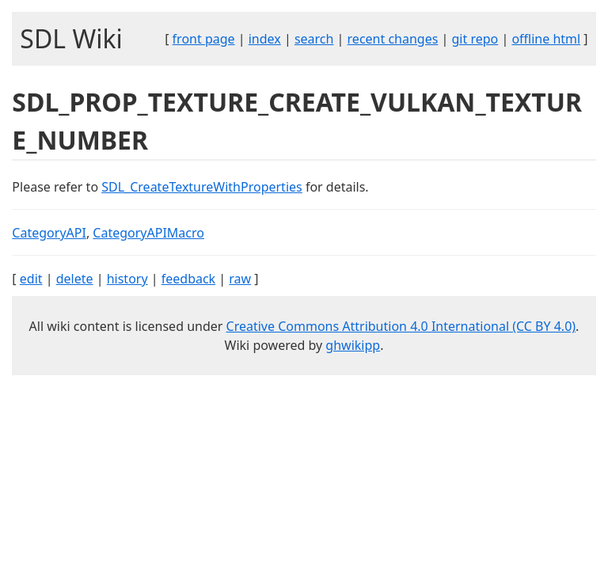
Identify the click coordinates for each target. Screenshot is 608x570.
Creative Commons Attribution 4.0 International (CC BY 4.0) (401, 326)
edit (31, 278)
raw (240, 278)
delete (74, 278)
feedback (188, 278)
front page (204, 39)
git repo (475, 39)
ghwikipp (352, 345)
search (314, 39)
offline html (545, 39)
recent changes (393, 39)
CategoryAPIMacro (148, 232)
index (265, 39)
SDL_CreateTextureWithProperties (201, 187)
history (127, 278)
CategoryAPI (49, 232)
